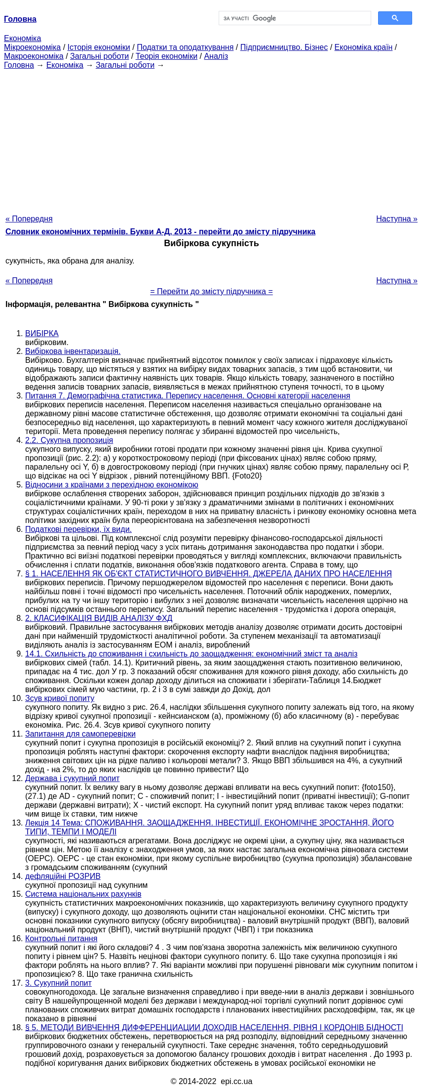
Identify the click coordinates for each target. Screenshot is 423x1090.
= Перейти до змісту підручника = (211, 291)
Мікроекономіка (32, 47)
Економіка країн (364, 47)
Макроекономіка (34, 56)
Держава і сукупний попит (72, 778)
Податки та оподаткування (185, 47)
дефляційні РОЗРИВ (63, 876)
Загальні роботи (99, 56)
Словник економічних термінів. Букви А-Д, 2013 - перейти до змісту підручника (160, 231)
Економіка (22, 38)
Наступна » (397, 219)
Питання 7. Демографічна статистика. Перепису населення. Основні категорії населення (187, 396)
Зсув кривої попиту (59, 698)
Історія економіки (99, 47)
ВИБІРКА (42, 333)
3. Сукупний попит (58, 983)
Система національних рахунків (83, 894)
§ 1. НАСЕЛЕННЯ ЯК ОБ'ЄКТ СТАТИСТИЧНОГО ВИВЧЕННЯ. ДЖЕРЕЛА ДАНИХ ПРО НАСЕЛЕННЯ (208, 573)
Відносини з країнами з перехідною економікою (111, 484)
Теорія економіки (166, 56)
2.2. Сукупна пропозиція (69, 440)
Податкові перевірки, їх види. (78, 529)
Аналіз (216, 56)
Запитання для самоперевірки (80, 734)
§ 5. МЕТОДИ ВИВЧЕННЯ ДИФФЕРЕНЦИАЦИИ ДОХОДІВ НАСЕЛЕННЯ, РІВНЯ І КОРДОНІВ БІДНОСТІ (214, 1027)
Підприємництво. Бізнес (284, 47)
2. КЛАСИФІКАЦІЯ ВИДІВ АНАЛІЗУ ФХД (98, 618)
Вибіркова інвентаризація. (72, 351)
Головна (19, 65)
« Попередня (29, 219)
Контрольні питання (61, 938)
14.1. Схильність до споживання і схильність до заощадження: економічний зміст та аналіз (191, 654)
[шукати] (294, 18)
